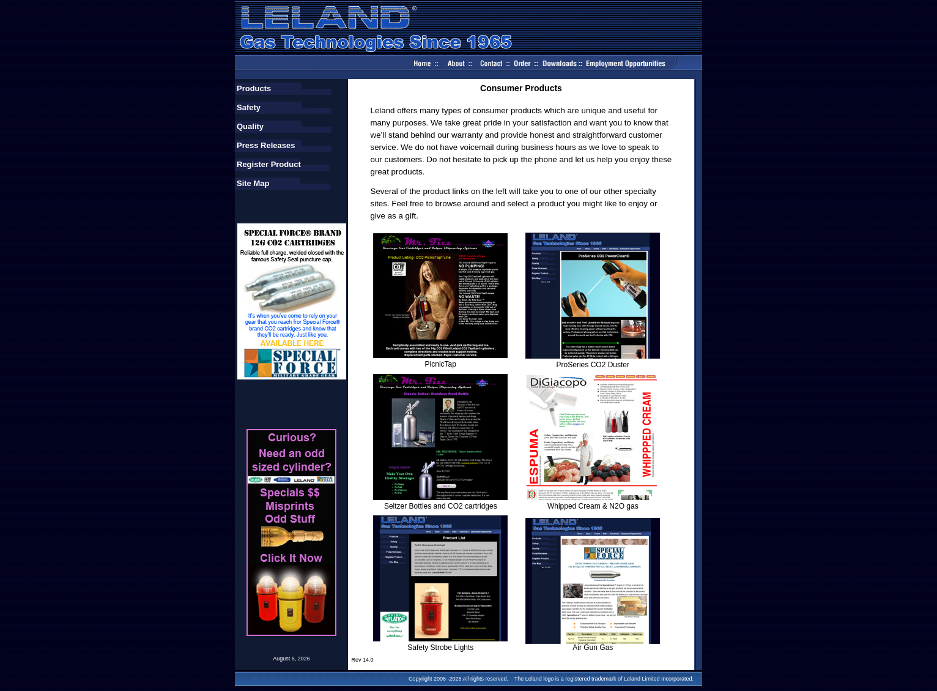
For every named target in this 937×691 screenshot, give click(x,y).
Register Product (269, 164)
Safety (249, 107)
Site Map (253, 183)
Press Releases (266, 145)
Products (254, 88)
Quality (250, 126)
